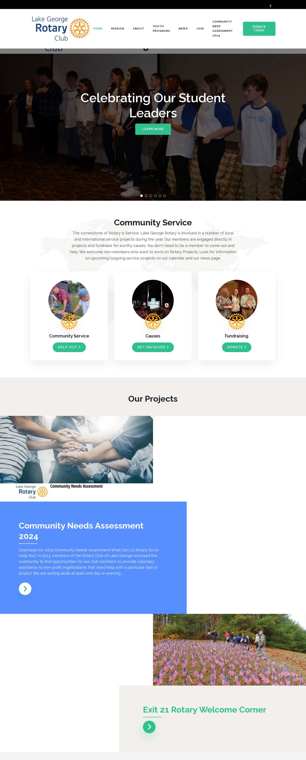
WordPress (266, 753)
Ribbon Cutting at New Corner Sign (231, 687)
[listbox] (153, 100)
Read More (51, 718)
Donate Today (259, 28)
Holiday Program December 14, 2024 (60, 687)
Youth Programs (161, 28)
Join (200, 28)
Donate (236, 347)
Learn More (153, 129)
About (138, 28)
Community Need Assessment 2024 (222, 28)
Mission (117, 28)
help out (69, 347)
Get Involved (153, 347)
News (183, 28)
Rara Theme (227, 753)
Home (98, 28)
